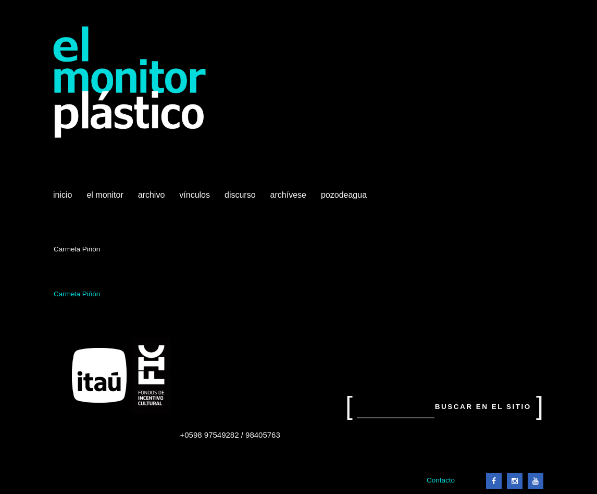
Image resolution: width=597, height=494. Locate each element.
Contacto (441, 480)
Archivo (152, 198)
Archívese (288, 194)
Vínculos (195, 198)
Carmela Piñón (77, 294)
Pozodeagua (345, 198)
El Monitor (105, 198)
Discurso (240, 194)
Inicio (62, 194)
